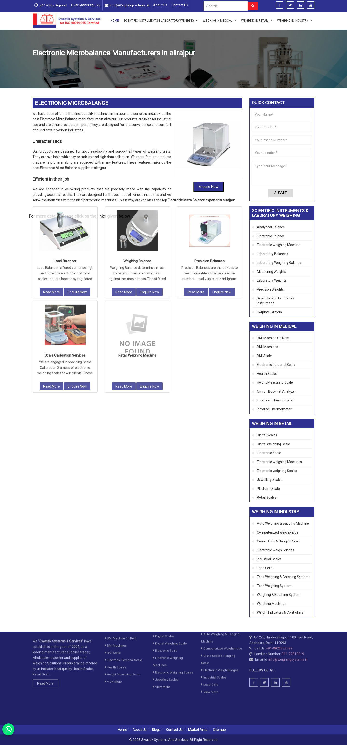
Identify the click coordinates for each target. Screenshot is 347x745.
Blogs (156, 730)
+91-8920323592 (87, 5)
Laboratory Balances (272, 254)
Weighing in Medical (220, 20)
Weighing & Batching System (278, 595)
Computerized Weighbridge (278, 532)
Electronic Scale (269, 453)
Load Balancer (65, 171)
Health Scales (267, 374)
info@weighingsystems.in (129, 5)
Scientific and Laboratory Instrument (276, 300)
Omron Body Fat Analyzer (276, 391)
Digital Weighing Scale (273, 444)
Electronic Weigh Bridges (275, 550)
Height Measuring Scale (275, 382)
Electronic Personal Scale (276, 365)
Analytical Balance (271, 227)
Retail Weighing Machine (137, 266)
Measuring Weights (271, 272)
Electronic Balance (271, 236)
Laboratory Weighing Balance (279, 263)
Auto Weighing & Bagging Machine (283, 523)
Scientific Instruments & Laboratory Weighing (160, 20)
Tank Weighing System (274, 586)
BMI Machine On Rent (273, 338)
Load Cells (264, 568)
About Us (160, 5)
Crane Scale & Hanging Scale (278, 541)
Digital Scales (267, 435)
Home (115, 20)
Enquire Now (77, 202)
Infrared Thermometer (274, 409)
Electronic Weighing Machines (279, 462)
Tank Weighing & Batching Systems (283, 577)
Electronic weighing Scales (277, 471)
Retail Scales (266, 497)
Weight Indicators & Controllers (280, 612)
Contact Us (179, 5)
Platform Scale (268, 488)
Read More (51, 202)
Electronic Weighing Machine (140, 64)
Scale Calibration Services (65, 266)
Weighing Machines (271, 603)
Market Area (197, 730)
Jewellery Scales (269, 480)
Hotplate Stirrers (269, 312)
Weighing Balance (137, 171)
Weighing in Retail (257, 20)
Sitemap (219, 730)
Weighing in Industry (295, 20)
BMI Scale (264, 356)
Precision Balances (209, 171)
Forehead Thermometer (275, 400)
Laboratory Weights (272, 280)
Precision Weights (270, 289)
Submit (280, 193)
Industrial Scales (269, 559)
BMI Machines (267, 347)
